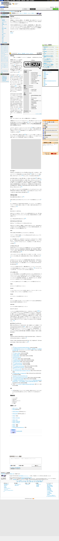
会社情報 (37, 485)
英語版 (40, 75)
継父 (45, 125)
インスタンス (32, 273)
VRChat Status (15, 413)
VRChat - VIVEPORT (16, 422)
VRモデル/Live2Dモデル (48, 61)
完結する (24, 28)
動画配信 (39, 27)
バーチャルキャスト (18, 27)
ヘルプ (57, 0)
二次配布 (24, 190)
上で (16, 21)
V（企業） (14, 403)
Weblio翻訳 (48, 487)
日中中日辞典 (18, 0)
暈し (45, 138)
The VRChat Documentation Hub (18, 427)
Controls (16, 358)
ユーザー (18, 21)
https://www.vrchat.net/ (17, 357)
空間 (14, 21)
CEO (26, 336)
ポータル (37, 275)
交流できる (37, 26)
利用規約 (13, 185)
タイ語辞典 (48, 492)
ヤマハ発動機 (27, 329)
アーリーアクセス (14, 22)
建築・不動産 (4, 28)
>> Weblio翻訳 (56, 142)
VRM (44, 85)
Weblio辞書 (14, 479)
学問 (2, 29)
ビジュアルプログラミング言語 (26, 232)
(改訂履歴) (22, 478)
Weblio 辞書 (53, 0)
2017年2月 (39, 21)
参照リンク (12, 31)
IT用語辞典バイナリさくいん (24, 475)
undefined (46, 123)
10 (25, 134)
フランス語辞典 (49, 490)
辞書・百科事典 (4, 42)
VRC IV (45, 75)
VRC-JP (45, 77)
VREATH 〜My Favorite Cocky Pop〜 (50, 80)
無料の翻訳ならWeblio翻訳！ (16, 4)
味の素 (13, 329)
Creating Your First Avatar (17, 364)
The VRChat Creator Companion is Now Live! (22, 370)
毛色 (31, 28)
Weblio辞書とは (6, 484)
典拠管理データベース (13, 431)
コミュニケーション (25, 21)
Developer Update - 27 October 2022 (19, 373)
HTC (31, 340)
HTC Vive (33, 76)
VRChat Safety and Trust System (21, 377)
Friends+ (45, 51)
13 (40, 179)
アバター (22, 172)
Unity (25, 174)
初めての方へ (52, 7)
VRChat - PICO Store (16, 417)
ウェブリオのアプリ (18, 484)
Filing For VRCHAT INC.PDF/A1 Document (22, 347)
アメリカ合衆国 (13, 62)
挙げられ (26, 27)
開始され (23, 22)
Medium (13, 424)
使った (31, 20)
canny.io (13, 426)
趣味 (2, 34)
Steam (17, 415)
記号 (2, 72)
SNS (33, 20)
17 (20, 236)
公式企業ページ (38, 484)
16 (25, 218)
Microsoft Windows (34, 72)
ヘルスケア (4, 33)
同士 (20, 21)
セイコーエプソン (18, 329)
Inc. (19, 20)
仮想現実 (27, 20)
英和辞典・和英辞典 (50, 486)
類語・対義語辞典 (6, 0)
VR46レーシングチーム (48, 71)
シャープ (23, 329)
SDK (23, 134)
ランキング (29, 13)
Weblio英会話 (4, 77)
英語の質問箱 (4, 78)
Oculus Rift (12, 101)
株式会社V (33, 330)
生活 (2, 32)
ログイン (48, 0)
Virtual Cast (14, 399)
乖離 (45, 128)
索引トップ (21, 13)
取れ (30, 21)
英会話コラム (4, 76)
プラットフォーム (38, 20)
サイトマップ (6, 489)
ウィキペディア (14, 53)
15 (17, 206)
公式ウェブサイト (15, 408)
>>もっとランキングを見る (53, 140)
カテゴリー (31, 53)
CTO (11, 338)
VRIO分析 (45, 84)
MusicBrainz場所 (19, 431)
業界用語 (3, 20)
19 (14, 320)
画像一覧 (32, 13)
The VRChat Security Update (18, 378)
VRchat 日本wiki (16, 355)
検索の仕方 (5, 485)
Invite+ (45, 53)
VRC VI (45, 76)
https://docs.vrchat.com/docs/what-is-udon (20, 375)
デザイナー (25, 88)
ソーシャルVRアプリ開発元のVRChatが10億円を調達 (25, 384)
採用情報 (37, 486)
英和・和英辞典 (13, 0)
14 (23, 196)
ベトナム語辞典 (49, 493)
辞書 (2, 0)
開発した (21, 20)
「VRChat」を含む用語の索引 (15, 467)
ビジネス (3, 19)
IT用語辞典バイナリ (15, 13)
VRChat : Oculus (16, 354)
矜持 (45, 133)
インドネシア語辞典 (50, 491)
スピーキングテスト (5, 81)
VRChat (11, 32)
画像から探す (17, 485)
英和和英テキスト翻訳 (16, 456)
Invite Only (46, 47)
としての (18, 22)
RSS (33, 498)
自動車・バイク (4, 24)
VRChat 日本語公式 (15, 411)
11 (22, 175)
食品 (2, 38)
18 (21, 251)
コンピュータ (7, 11)
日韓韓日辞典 (23, 0)
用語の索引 (25, 13)
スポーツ (28, 481)
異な (33, 28)
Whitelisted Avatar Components (18, 367)
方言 (2, 41)
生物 (2, 37)
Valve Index (33, 79)
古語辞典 (27, 0)
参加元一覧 (56, 7)
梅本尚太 (45, 63)
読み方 (11, 18)
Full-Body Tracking (16, 361)
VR (24, 20)
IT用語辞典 (12, 11)
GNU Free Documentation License (27, 477)
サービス (33, 21)
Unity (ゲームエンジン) (16, 400)
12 (39, 175)
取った (22, 26)
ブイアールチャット (16, 18)
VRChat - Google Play (16, 421)
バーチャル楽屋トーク (47, 66)
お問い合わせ (27, 484)
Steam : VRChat (17, 353)
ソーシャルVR (15, 63)
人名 (34, 481)
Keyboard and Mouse (17, 360)
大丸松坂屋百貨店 (36, 328)
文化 (2, 30)
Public (45, 49)
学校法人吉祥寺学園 (47, 135)
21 (28, 341)
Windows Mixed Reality (35, 80)
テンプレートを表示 (38, 113)
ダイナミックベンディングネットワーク (50, 130)
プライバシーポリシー (7, 488)
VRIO (44, 83)
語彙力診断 (4, 80)
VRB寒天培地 (46, 74)
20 (24, 326)
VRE (44, 79)
